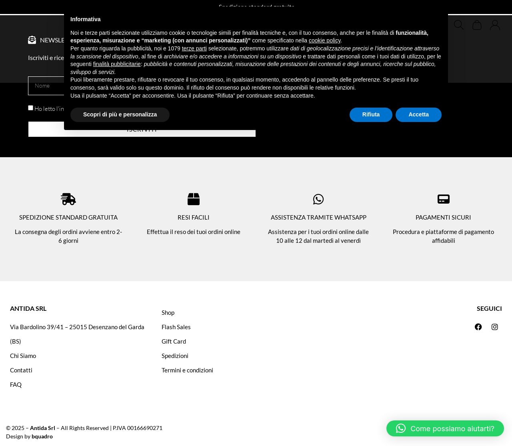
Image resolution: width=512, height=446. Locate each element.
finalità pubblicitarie (117, 64)
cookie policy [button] (324, 40)
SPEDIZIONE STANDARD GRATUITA (68, 217)
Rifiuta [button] (371, 114)
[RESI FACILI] (194, 199)
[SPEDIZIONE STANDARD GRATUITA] (68, 199)
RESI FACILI (194, 217)
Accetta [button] (418, 114)
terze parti (194, 48)
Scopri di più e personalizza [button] (120, 114)
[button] (445, 428)
